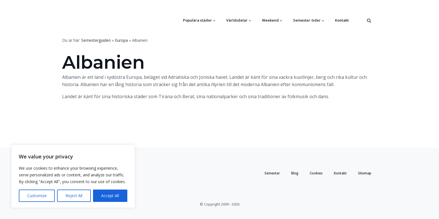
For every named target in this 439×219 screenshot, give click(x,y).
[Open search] (369, 20)
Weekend (270, 20)
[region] (73, 176)
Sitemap (364, 173)
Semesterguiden (96, 40)
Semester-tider (307, 20)
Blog (294, 173)
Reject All (73, 195)
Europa (121, 40)
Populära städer (197, 20)
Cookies (316, 173)
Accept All (110, 195)
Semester (272, 173)
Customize (37, 195)
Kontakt (342, 20)
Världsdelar (237, 20)
